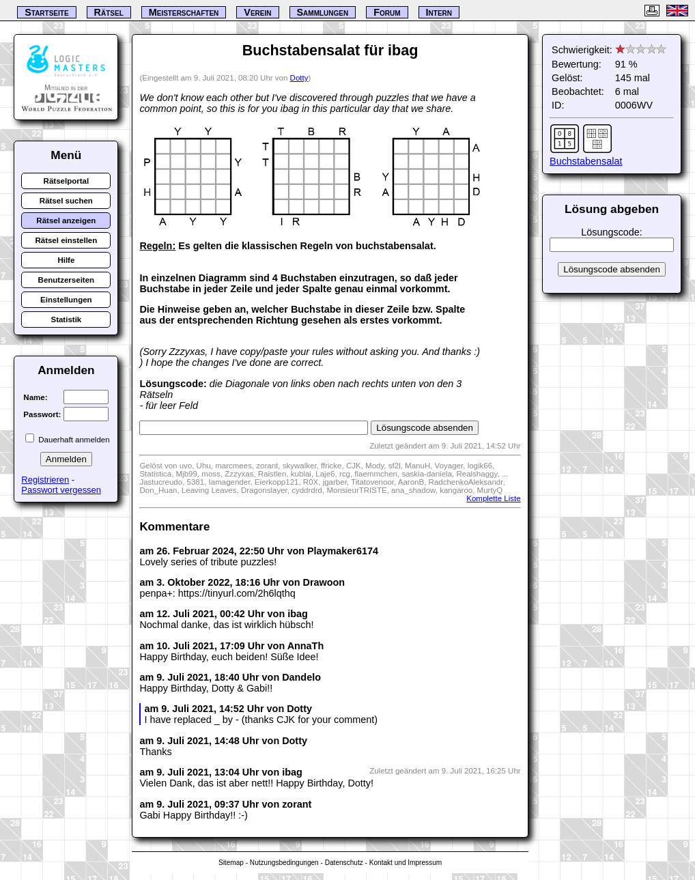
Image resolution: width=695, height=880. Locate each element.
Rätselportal (66, 181)
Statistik (66, 319)
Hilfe (65, 260)
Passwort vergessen (61, 490)
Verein (257, 12)
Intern (439, 12)
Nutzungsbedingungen (284, 862)
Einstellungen (66, 300)
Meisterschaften (184, 12)
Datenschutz (344, 862)
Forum (386, 12)
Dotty (299, 78)
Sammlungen (323, 12)
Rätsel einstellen (66, 240)
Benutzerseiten (66, 280)
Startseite (46, 12)
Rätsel (109, 12)
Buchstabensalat (586, 161)
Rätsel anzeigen (66, 220)
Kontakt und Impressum (405, 862)
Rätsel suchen (66, 201)
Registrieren (45, 479)
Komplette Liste (493, 498)
